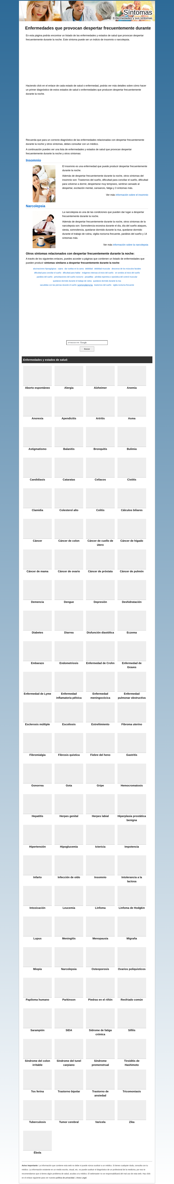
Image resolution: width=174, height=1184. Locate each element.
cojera (60, 268)
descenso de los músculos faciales (126, 268)
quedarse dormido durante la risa (107, 281)
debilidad (89, 268)
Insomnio (33, 160)
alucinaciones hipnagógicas (44, 268)
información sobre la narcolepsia (130, 244)
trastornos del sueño (102, 285)
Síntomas (138, 12)
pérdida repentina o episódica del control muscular (116, 277)
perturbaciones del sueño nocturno (68, 277)
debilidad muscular (102, 268)
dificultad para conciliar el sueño (47, 273)
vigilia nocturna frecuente (123, 285)
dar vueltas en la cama (74, 268)
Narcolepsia (35, 206)
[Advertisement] (87, 62)
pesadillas (89, 277)
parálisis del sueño (44, 277)
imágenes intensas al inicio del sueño (98, 273)
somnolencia (85, 285)
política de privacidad (65, 1178)
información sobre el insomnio (132, 194)
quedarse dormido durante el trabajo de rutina (72, 281)
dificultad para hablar (71, 273)
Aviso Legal (81, 1178)
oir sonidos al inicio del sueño (127, 273)
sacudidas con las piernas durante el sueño (58, 285)
